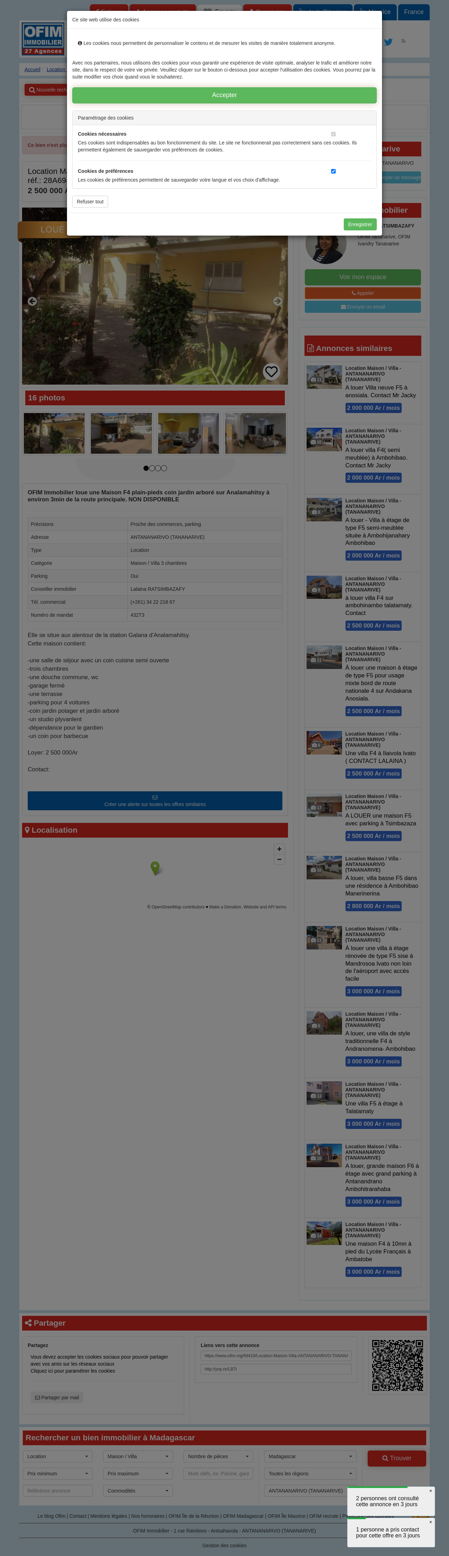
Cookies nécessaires (102, 134)
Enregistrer (360, 224)
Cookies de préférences (105, 171)
